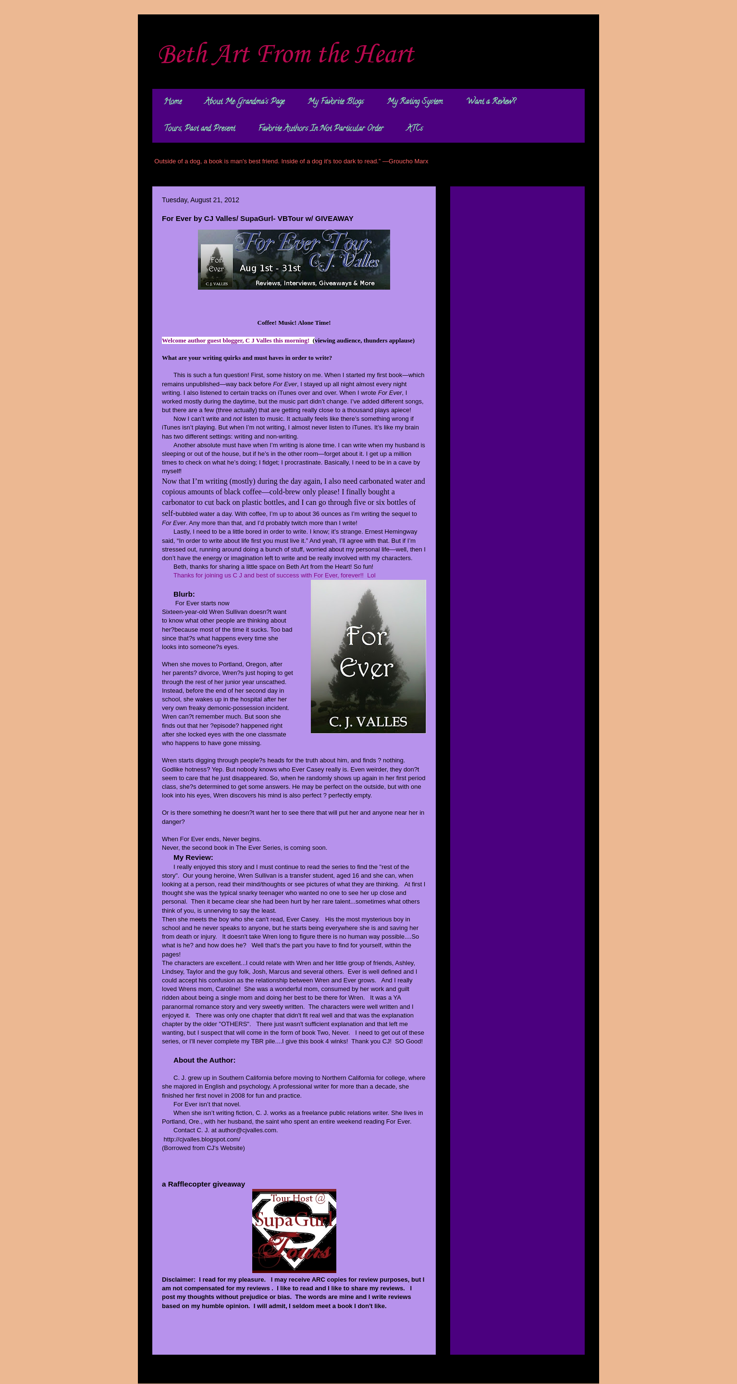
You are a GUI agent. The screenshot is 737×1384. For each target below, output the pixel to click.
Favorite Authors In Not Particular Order (320, 129)
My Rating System (415, 102)
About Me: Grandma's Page (244, 102)
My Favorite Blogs (335, 102)
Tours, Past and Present (199, 129)
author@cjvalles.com (247, 1130)
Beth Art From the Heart (285, 55)
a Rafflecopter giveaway (203, 1184)
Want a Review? (491, 102)
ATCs (414, 129)
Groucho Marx (408, 161)
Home (173, 102)
